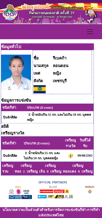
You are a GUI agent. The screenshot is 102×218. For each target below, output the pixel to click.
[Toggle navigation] (90, 31)
